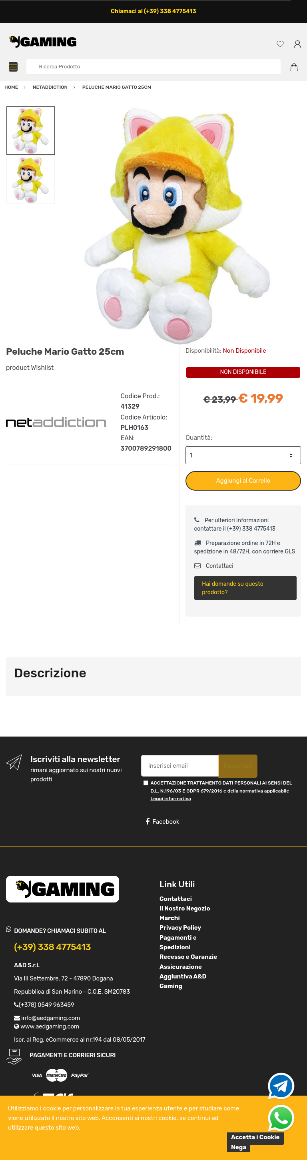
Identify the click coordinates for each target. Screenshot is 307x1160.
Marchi (169, 918)
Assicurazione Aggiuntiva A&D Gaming (182, 976)
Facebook (162, 821)
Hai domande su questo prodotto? (232, 588)
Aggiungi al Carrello (243, 480)
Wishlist (42, 367)
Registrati (237, 766)
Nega (238, 1147)
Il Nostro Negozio (184, 908)
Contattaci (213, 566)
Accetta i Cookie (255, 1137)
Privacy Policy (180, 927)
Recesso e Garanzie (188, 956)
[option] (178, 226)
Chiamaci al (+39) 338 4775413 (153, 11)
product (18, 367)
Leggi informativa (170, 798)
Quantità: (198, 437)
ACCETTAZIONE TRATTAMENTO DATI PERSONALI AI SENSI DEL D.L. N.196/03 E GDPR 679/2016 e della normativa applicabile (221, 790)
